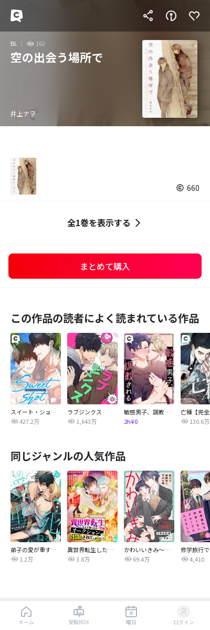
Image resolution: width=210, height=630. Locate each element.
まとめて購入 (105, 266)
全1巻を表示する (105, 222)
